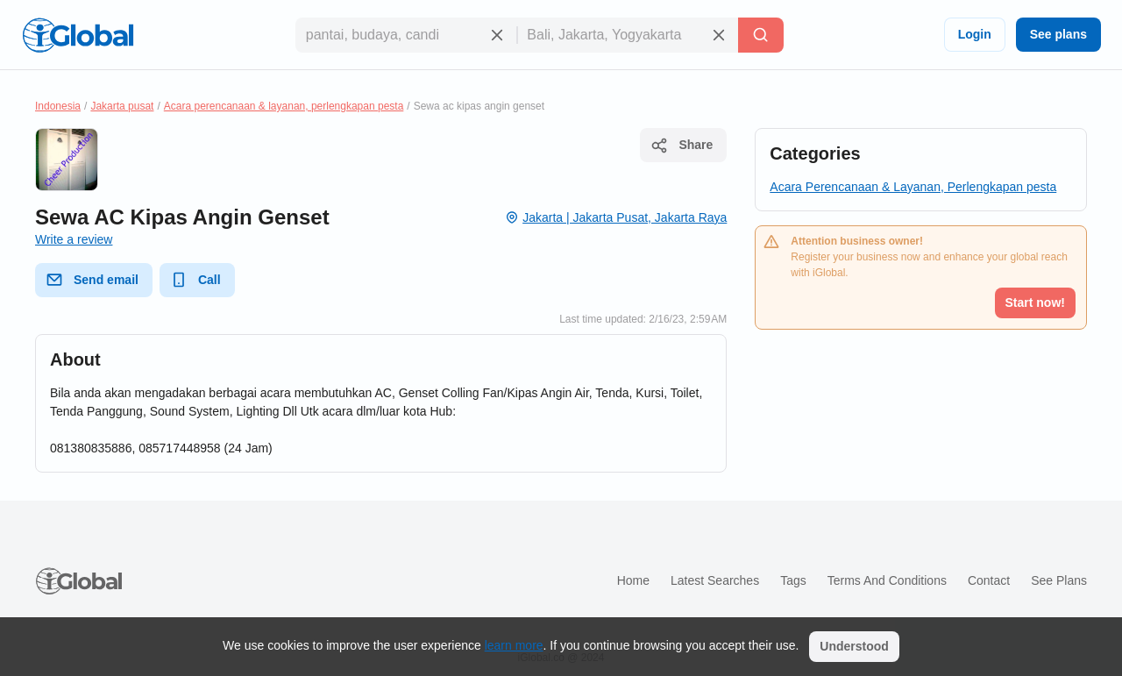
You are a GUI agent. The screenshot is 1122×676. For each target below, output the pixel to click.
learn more (514, 645)
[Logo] (78, 35)
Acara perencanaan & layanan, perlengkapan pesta (284, 106)
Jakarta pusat (121, 106)
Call (195, 279)
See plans (1058, 34)
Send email (92, 279)
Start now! (1035, 302)
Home (633, 580)
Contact (989, 580)
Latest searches (715, 580)
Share (681, 145)
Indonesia (58, 106)
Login (974, 34)
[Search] (761, 35)
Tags (793, 580)
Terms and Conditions (887, 580)
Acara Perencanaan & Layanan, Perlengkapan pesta (913, 187)
